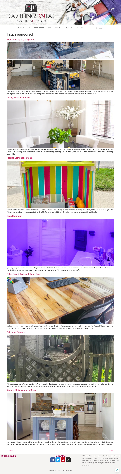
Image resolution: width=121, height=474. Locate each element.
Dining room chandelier (18, 97)
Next (111, 451)
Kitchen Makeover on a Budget (22, 390)
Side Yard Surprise (16, 332)
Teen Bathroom (14, 216)
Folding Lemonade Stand (19, 158)
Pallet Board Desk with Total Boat (23, 274)
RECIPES (69, 28)
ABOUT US (79, 28)
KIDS (49, 28)
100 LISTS (20, 28)
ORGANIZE (58, 28)
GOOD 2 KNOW (39, 28)
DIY (29, 28)
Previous (10, 451)
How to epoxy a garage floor (21, 39)
